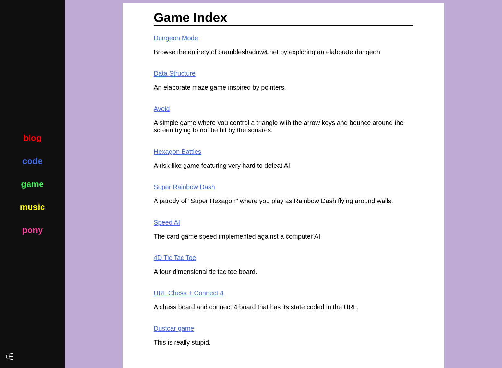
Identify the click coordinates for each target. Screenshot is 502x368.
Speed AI (167, 222)
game (32, 184)
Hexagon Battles (177, 151)
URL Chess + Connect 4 (188, 293)
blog (32, 138)
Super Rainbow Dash (184, 186)
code (32, 161)
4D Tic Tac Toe (175, 257)
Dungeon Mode (176, 38)
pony (32, 230)
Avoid (162, 108)
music (32, 207)
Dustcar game (174, 328)
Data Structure (175, 73)
